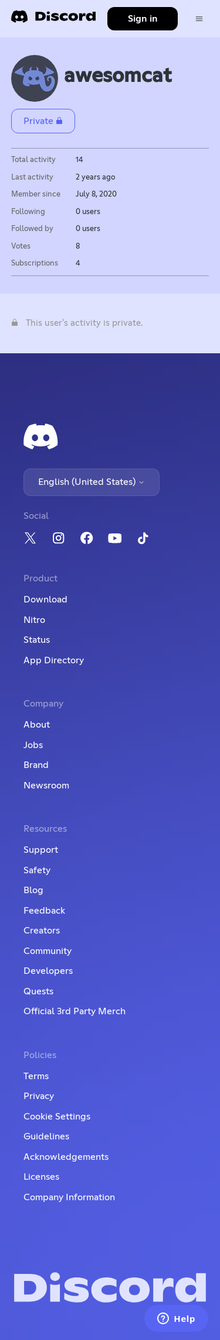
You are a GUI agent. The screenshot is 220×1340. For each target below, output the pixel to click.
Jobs (33, 745)
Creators (41, 930)
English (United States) (91, 482)
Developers (48, 971)
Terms (36, 1076)
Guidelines (46, 1136)
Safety (36, 870)
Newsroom (46, 785)
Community (47, 951)
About (36, 724)
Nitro (34, 620)
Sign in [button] (143, 18)
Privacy (38, 1096)
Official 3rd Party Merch (74, 1011)
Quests (38, 991)
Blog (33, 890)
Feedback (44, 910)
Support (40, 850)
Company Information (69, 1197)
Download (45, 599)
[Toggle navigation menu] (199, 19)
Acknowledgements (66, 1157)
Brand (36, 765)
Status (36, 640)
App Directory (53, 660)
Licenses (41, 1176)
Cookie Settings (56, 1116)
